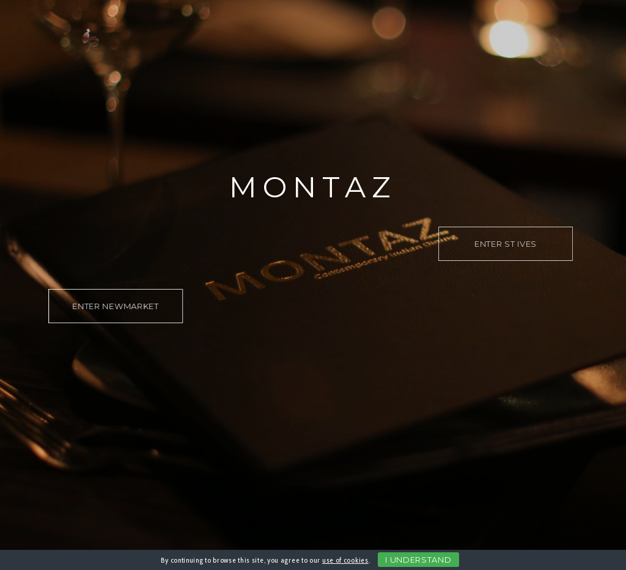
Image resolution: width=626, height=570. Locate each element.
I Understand (418, 560)
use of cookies (345, 560)
